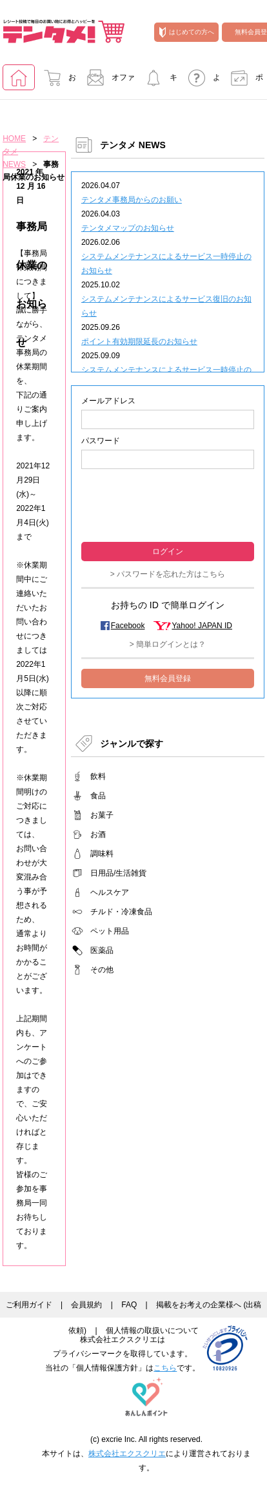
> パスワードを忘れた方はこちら (167, 574)
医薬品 (102, 950)
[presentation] (167, 504)
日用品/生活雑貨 (118, 873)
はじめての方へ (186, 32)
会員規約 (86, 1304)
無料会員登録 (167, 678)
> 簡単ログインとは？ (168, 644)
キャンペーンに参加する (157, 81)
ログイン (167, 551)
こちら (165, 1367)
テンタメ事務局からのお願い (131, 199)
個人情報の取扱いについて (152, 1330)
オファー (107, 81)
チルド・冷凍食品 (121, 911)
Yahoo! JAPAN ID (202, 625)
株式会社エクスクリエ (127, 1453)
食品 (98, 795)
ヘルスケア (109, 892)
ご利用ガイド (29, 1304)
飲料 (98, 776)
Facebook (128, 625)
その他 (102, 969)
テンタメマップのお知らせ (127, 228)
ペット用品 (109, 931)
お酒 (98, 834)
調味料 (102, 853)
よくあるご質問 (201, 81)
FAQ (129, 1304)
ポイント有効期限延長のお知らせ (139, 341)
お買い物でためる (56, 81)
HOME (14, 138)
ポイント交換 (243, 81)
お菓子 (102, 815)
